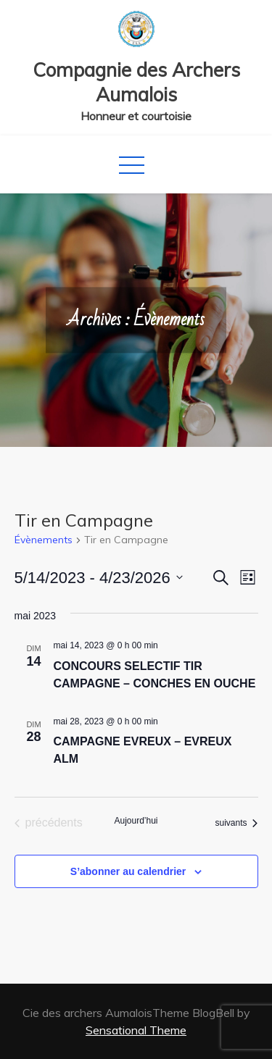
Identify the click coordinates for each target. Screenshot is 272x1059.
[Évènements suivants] (236, 823)
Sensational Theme (136, 1030)
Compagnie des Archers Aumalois (136, 82)
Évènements (44, 539)
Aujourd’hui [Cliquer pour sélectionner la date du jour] (135, 821)
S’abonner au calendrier (128, 871)
